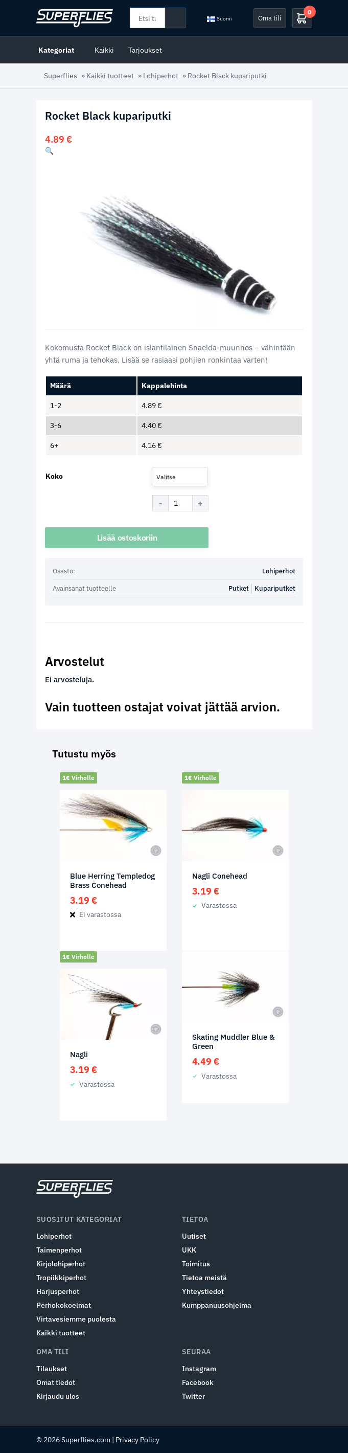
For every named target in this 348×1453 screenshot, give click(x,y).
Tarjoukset (145, 50)
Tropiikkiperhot (61, 1277)
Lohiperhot (160, 75)
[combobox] (180, 476)
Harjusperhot (57, 1291)
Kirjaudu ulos (57, 1396)
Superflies (60, 75)
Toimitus (196, 1263)
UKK (189, 1250)
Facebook (198, 1382)
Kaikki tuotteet (110, 75)
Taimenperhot (59, 1250)
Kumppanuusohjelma (216, 1305)
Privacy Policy (137, 1439)
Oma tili (269, 18)
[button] (49, 150)
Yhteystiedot (203, 1291)
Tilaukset (51, 1368)
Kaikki (104, 50)
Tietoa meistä (204, 1277)
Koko (54, 476)
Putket (238, 588)
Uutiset (194, 1236)
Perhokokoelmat (63, 1305)
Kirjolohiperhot (60, 1263)
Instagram (199, 1368)
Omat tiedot (55, 1382)
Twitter (193, 1396)
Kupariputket (274, 588)
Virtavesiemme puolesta (76, 1319)
